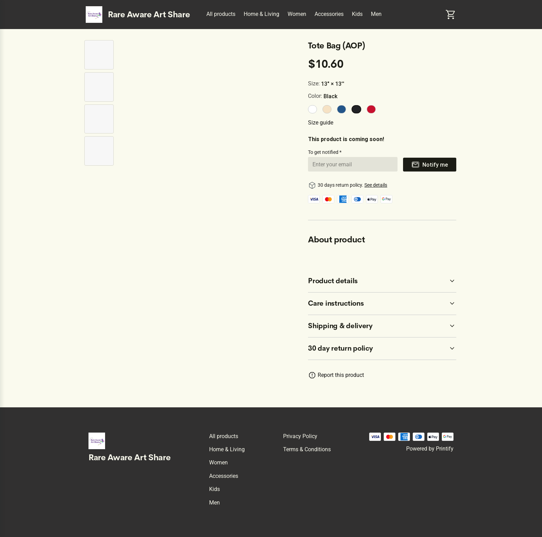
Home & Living (261, 14)
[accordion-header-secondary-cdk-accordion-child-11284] (382, 326)
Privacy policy (300, 436)
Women (297, 14)
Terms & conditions (307, 449)
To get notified (323, 152)
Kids (357, 14)
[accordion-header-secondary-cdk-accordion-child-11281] (382, 348)
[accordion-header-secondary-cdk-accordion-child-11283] (382, 304)
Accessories (329, 14)
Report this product (341, 375)
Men (376, 14)
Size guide (320, 122)
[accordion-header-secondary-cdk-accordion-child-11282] (382, 281)
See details (375, 185)
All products (220, 14)
